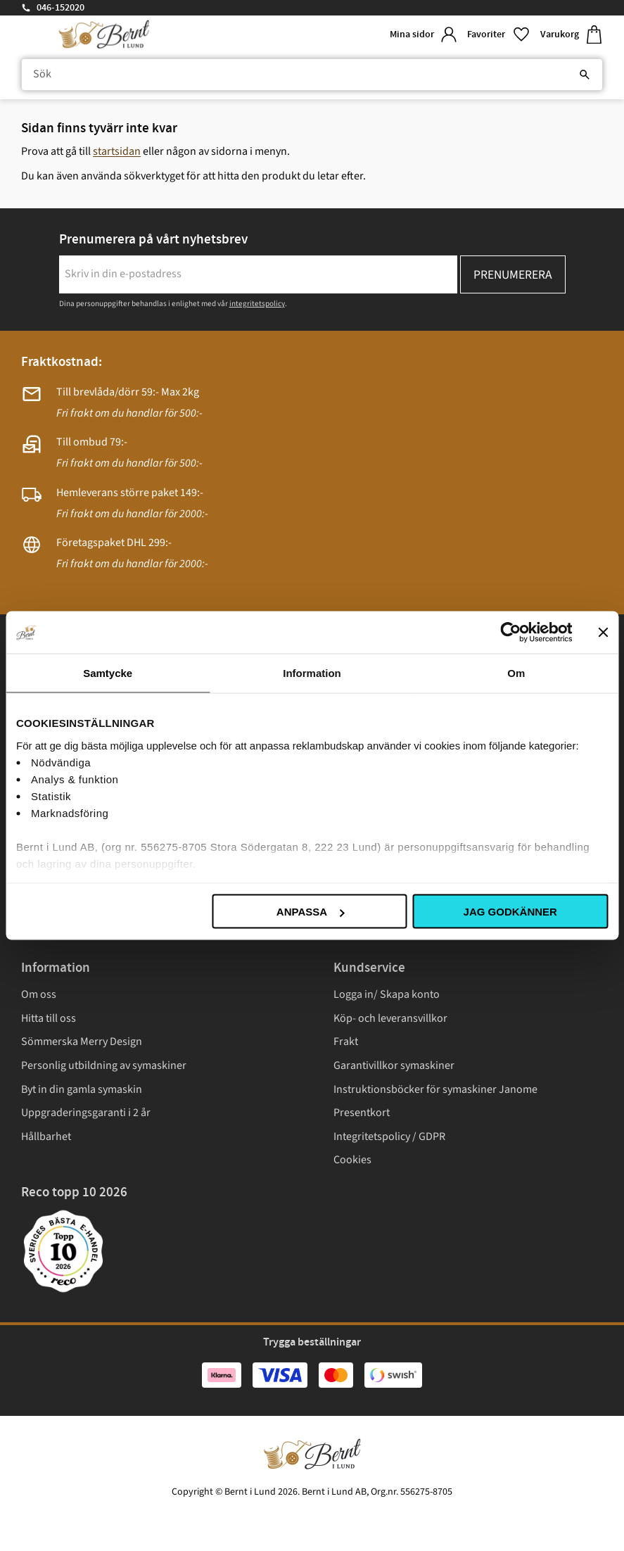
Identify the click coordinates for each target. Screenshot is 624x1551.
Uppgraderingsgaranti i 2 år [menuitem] (86, 1112)
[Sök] (584, 74)
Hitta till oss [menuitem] (48, 1018)
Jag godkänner (510, 912)
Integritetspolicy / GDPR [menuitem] (389, 1136)
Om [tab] (516, 673)
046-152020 (60, 8)
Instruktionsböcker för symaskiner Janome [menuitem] (435, 1089)
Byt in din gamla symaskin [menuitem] (81, 1089)
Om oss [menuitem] (38, 994)
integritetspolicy (257, 303)
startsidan (117, 151)
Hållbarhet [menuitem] (46, 1136)
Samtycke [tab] (107, 673)
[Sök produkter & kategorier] (312, 74)
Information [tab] (312, 673)
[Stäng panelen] (603, 633)
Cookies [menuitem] (352, 1159)
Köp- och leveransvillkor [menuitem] (390, 1018)
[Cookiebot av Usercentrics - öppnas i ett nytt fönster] (510, 632)
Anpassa (310, 912)
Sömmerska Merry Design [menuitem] (81, 1041)
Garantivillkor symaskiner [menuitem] (393, 1065)
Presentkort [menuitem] (361, 1112)
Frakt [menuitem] (345, 1041)
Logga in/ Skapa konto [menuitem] (386, 994)
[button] (498, 34)
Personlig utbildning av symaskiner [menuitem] (103, 1065)
